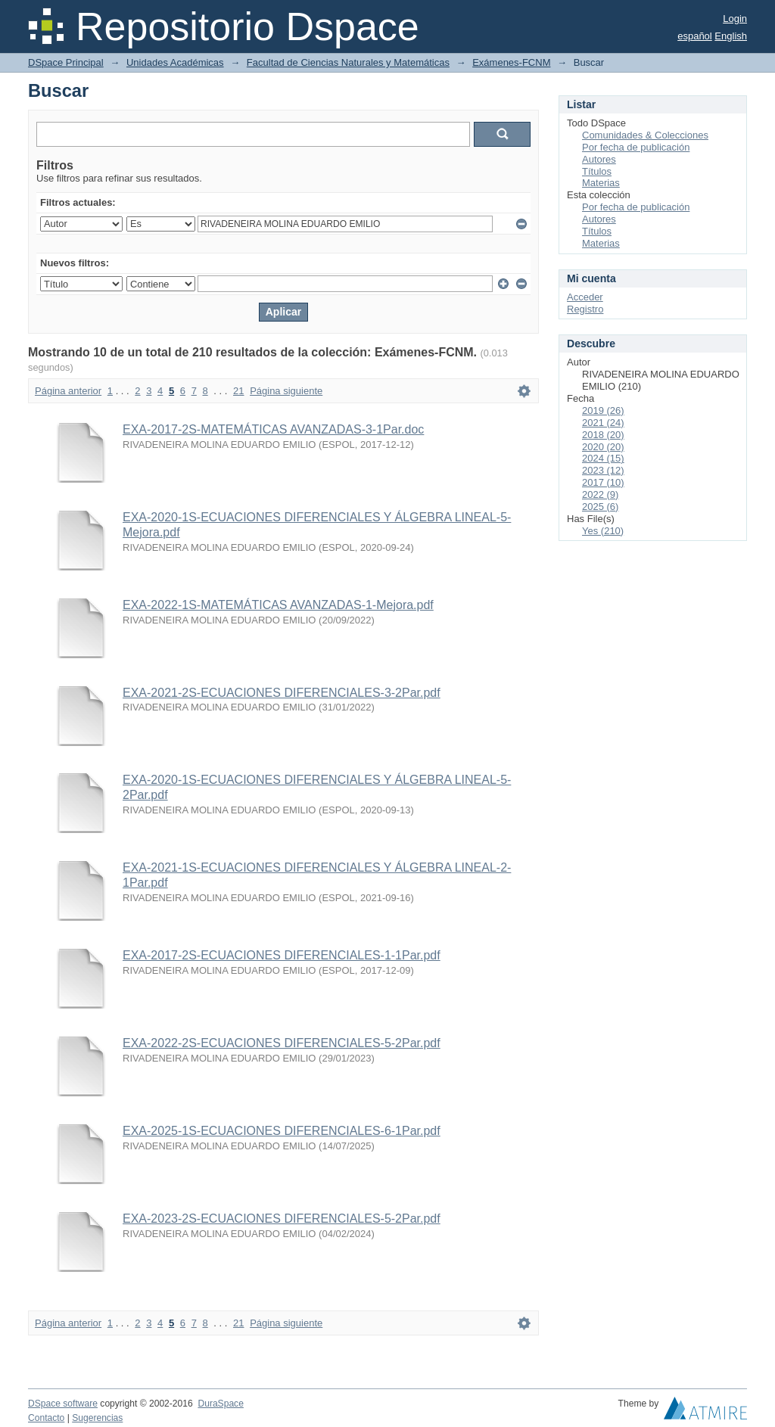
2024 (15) (603, 458)
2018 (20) (603, 434)
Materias (601, 182)
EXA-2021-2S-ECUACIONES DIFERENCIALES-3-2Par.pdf (281, 692)
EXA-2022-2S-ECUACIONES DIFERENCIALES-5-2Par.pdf (281, 1043)
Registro (585, 309)
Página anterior (68, 390)
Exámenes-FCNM (511, 62)
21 (238, 390)
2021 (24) (603, 422)
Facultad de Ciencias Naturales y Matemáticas (348, 62)
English (730, 36)
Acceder (585, 297)
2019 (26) (603, 410)
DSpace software (63, 1403)
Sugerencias (97, 1418)
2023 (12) (603, 470)
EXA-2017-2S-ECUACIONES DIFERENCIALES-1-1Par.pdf (281, 955)
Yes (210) (603, 530)
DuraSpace (220, 1403)
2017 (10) (603, 482)
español (694, 36)
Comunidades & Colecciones (645, 135)
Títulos (597, 171)
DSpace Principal (66, 62)
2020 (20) (603, 446)
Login (735, 18)
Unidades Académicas (175, 62)
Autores (599, 159)
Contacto (46, 1418)
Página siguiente (286, 390)
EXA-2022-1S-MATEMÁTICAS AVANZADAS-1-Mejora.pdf (278, 604)
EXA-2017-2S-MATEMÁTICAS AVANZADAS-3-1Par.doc (273, 429)
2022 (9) (600, 494)
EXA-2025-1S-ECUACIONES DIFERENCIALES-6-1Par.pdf (281, 1130)
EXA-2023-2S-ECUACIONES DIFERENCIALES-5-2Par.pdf (281, 1218)
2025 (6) (600, 506)
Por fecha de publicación (635, 147)
